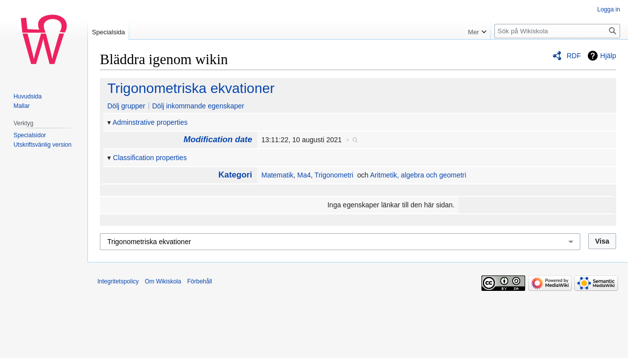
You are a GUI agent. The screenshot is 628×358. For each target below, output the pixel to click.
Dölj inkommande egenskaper (198, 106)
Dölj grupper (126, 106)
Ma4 (304, 175)
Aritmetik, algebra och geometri (418, 175)
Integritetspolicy (118, 281)
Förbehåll (199, 281)
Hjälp (608, 56)
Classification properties (150, 158)
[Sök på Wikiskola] (557, 31)
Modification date (218, 139)
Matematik (277, 175)
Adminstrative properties (150, 122)
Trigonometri (333, 175)
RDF (573, 56)
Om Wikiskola (163, 281)
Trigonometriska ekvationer (191, 88)
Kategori (235, 174)
